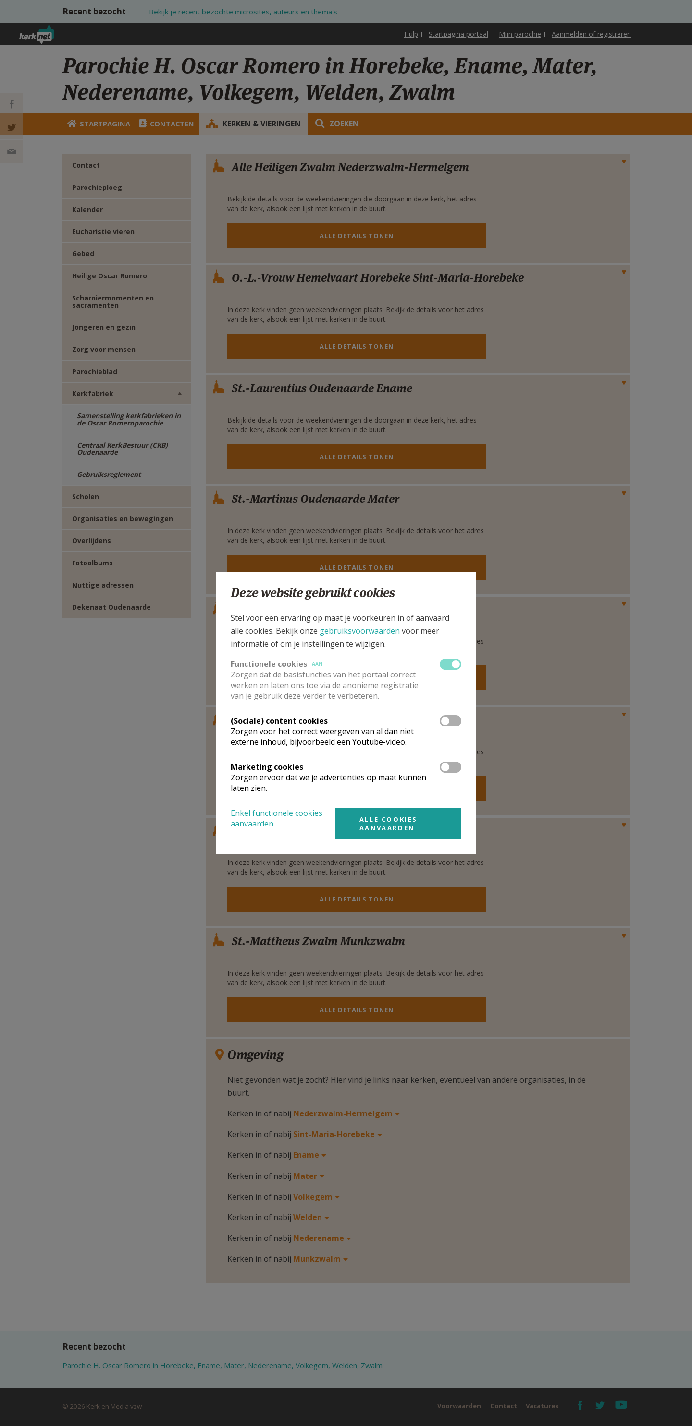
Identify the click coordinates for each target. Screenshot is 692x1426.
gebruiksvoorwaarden (360, 630)
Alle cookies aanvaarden (388, 823)
